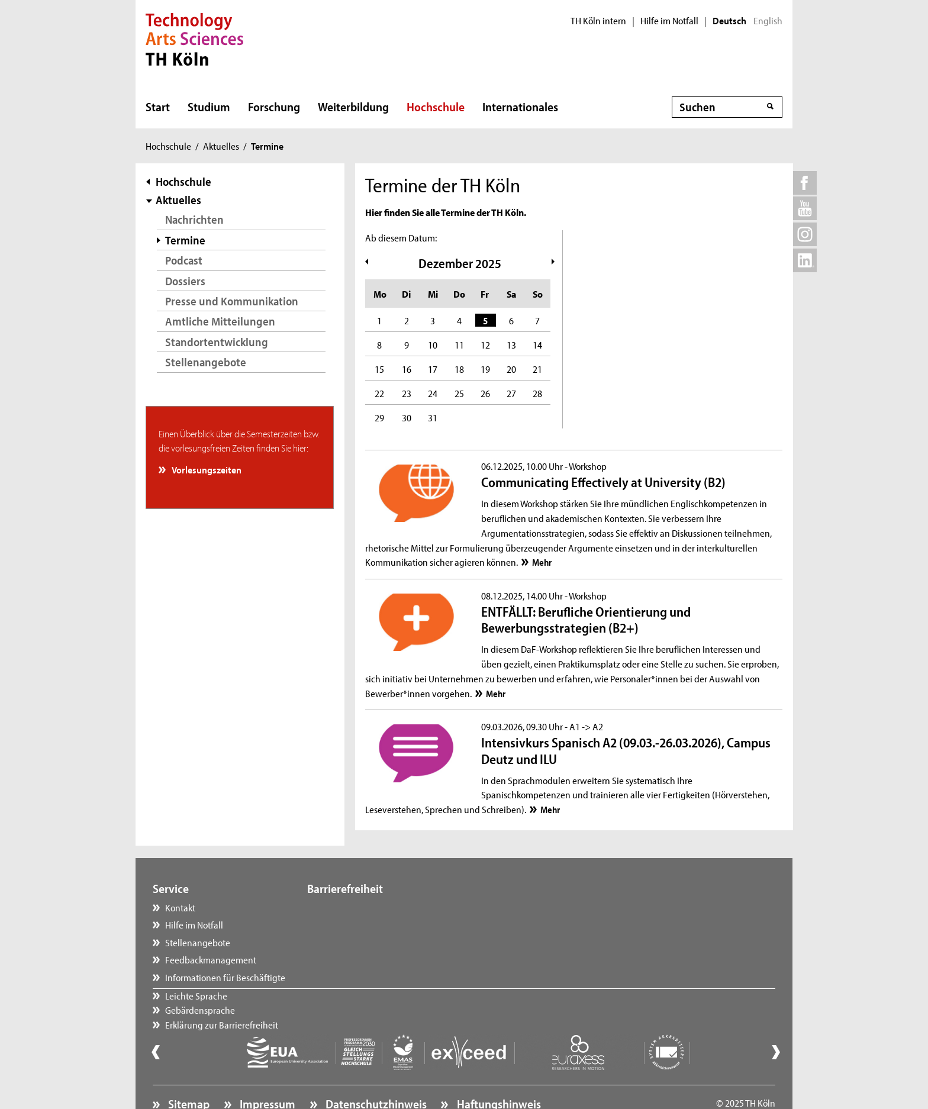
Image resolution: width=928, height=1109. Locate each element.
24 (432, 392)
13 (511, 344)
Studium (209, 106)
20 (511, 368)
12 (485, 344)
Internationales (520, 106)
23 (406, 392)
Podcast (183, 260)
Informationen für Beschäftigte (225, 977)
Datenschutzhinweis (375, 1071)
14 (537, 344)
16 (406, 368)
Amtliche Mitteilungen (220, 321)
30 (406, 417)
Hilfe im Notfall (669, 21)
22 (379, 392)
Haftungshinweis (498, 1071)
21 (537, 368)
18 (459, 368)
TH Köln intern (598, 21)
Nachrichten (194, 219)
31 (432, 417)
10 (432, 344)
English (767, 21)
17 (432, 368)
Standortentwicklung (216, 341)
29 (379, 417)
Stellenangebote (205, 361)
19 (485, 368)
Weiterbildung (353, 106)
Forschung (274, 106)
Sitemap (188, 1071)
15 (379, 368)
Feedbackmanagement (210, 959)
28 (537, 392)
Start (158, 106)
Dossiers (185, 280)
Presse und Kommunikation (231, 301)
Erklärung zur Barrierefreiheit (375, 942)
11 (459, 344)
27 (511, 392)
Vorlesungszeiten (205, 469)
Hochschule (436, 106)
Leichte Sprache (350, 907)
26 (485, 392)
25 (459, 392)
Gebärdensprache (354, 924)
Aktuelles (221, 145)
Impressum (266, 1071)
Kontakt (180, 907)
